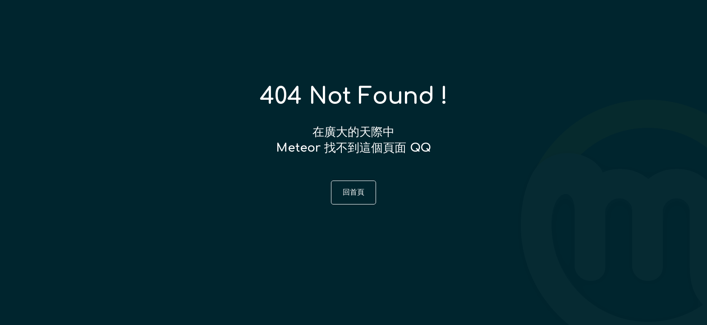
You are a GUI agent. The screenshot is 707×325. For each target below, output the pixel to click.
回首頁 (353, 192)
